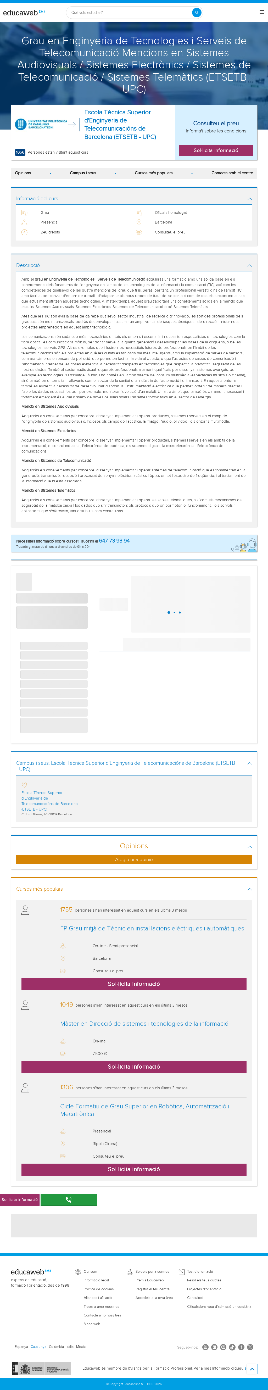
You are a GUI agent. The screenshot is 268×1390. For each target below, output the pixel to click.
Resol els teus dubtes (204, 1280)
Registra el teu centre (153, 1289)
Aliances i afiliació (98, 1298)
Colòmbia (56, 1347)
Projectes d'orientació (204, 1289)
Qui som (90, 1272)
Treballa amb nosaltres (101, 1307)
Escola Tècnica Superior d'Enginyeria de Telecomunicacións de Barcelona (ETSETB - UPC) (120, 125)
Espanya (21, 1347)
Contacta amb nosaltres (102, 1315)
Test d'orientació (200, 1272)
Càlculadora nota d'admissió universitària (219, 1307)
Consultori (195, 1298)
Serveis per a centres (152, 1272)
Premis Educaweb (150, 1280)
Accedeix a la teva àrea (154, 1298)
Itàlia (70, 1347)
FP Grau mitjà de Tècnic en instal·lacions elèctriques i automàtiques (152, 928)
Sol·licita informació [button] (216, 150)
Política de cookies (99, 1289)
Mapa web (92, 1324)
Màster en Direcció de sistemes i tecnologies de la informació (144, 1024)
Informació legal (96, 1280)
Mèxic (81, 1347)
